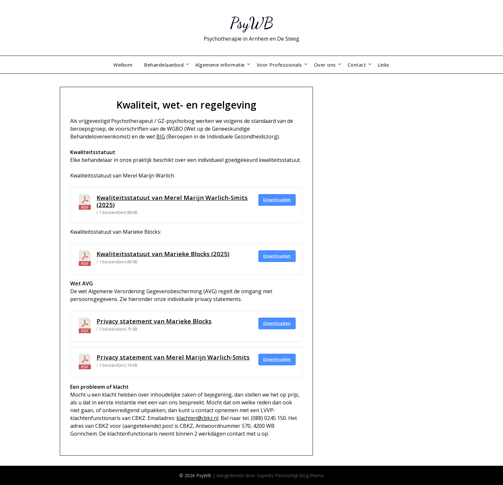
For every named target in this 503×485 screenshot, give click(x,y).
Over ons (325, 64)
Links (384, 64)
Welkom (122, 64)
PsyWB (251, 23)
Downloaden (277, 200)
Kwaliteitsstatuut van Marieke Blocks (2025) (163, 254)
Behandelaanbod (164, 64)
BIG (160, 136)
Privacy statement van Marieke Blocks (154, 321)
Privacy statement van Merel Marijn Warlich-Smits (173, 357)
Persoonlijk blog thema (299, 475)
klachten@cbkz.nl (197, 418)
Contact (357, 64)
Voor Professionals (279, 64)
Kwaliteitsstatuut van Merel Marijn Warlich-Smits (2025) (172, 201)
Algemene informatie (220, 64)
